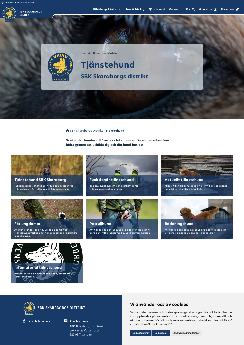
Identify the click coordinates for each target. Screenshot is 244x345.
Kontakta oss (39, 321)
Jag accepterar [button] (141, 333)
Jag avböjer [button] (161, 333)
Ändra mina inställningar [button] (187, 333)
